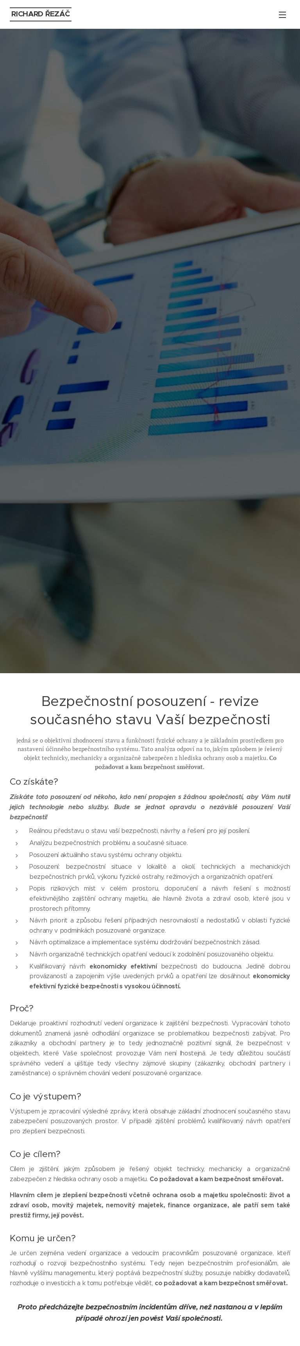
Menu (282, 14)
